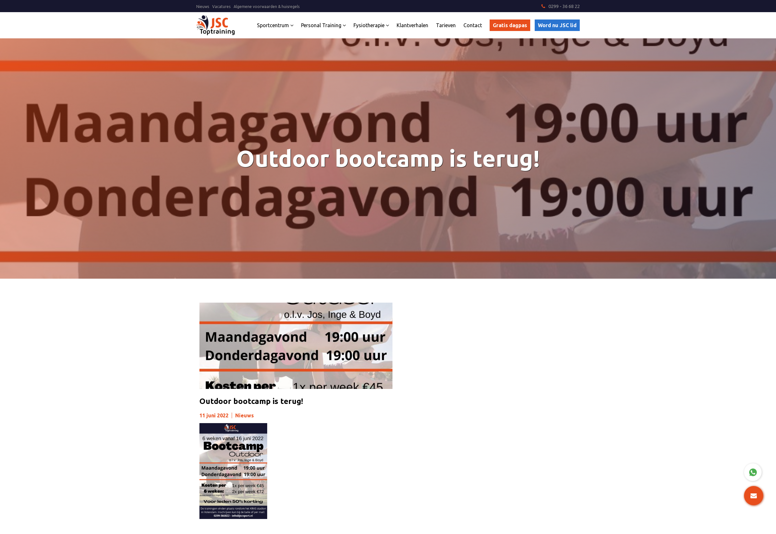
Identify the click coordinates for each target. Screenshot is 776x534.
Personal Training (323, 25)
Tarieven (446, 25)
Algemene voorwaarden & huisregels (266, 6)
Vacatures (221, 6)
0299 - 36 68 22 (560, 6)
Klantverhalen (412, 25)
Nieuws (202, 6)
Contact (472, 25)
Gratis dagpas (510, 25)
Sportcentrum (275, 25)
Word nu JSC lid (557, 25)
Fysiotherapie (371, 25)
